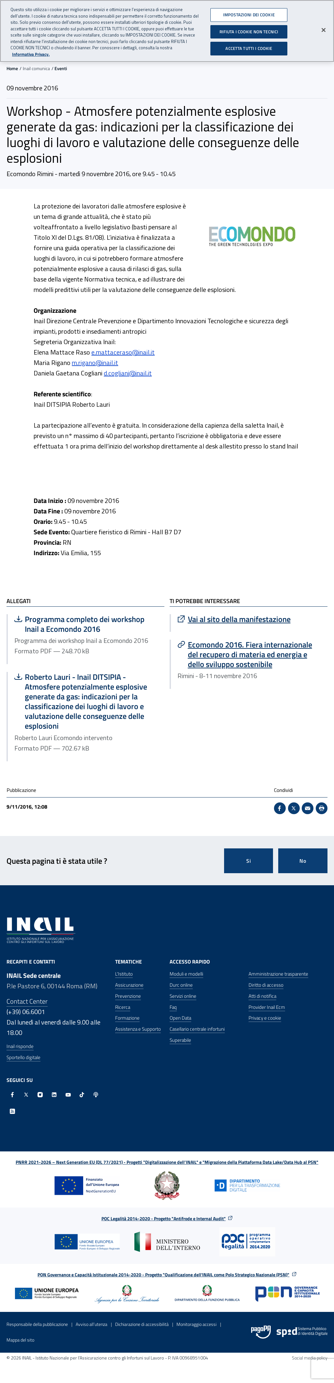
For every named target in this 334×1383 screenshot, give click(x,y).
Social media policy (309, 1357)
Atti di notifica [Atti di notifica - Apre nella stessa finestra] (262, 996)
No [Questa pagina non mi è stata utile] (302, 861)
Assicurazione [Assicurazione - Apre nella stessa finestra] (129, 985)
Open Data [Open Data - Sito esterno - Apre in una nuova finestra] (180, 1018)
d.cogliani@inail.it (128, 373)
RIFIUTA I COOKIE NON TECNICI (249, 28)
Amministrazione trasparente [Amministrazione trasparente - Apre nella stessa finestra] (278, 974)
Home (12, 68)
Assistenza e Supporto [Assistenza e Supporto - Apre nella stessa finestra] (138, 1029)
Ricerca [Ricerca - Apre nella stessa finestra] (122, 1007)
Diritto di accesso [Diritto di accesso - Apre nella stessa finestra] (266, 985)
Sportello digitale (23, 1057)
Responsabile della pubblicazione (37, 1324)
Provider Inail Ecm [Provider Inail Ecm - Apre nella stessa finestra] (267, 1007)
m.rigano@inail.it (95, 362)
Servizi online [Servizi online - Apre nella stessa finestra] (183, 996)
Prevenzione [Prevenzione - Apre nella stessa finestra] (128, 996)
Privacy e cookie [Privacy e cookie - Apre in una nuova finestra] (265, 1018)
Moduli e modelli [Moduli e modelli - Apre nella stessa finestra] (186, 974)
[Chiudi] (323, 27)
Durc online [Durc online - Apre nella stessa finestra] (181, 985)
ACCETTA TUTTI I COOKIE (248, 45)
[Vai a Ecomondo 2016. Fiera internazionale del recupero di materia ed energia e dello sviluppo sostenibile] (249, 654)
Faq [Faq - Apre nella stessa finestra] (173, 1007)
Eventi (60, 68)
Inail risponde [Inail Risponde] (20, 1046)
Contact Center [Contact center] (27, 1001)
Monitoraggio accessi (196, 1324)
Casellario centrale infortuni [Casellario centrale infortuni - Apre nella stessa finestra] (197, 1029)
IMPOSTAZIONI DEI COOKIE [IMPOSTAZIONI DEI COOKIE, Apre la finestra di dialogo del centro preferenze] (249, 11)
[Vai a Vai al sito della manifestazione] (249, 619)
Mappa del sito (20, 1339)
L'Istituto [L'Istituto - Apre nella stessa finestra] (124, 974)
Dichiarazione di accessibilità (142, 1324)
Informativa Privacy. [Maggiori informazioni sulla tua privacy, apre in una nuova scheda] (31, 51)
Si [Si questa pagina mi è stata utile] (248, 861)
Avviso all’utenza (91, 1324)
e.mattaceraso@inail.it (123, 352)
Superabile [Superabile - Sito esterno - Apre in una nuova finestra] (180, 1040)
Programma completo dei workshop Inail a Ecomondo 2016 (79, 624)
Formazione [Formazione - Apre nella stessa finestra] (127, 1018)
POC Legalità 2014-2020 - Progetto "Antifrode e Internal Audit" (163, 1218)
